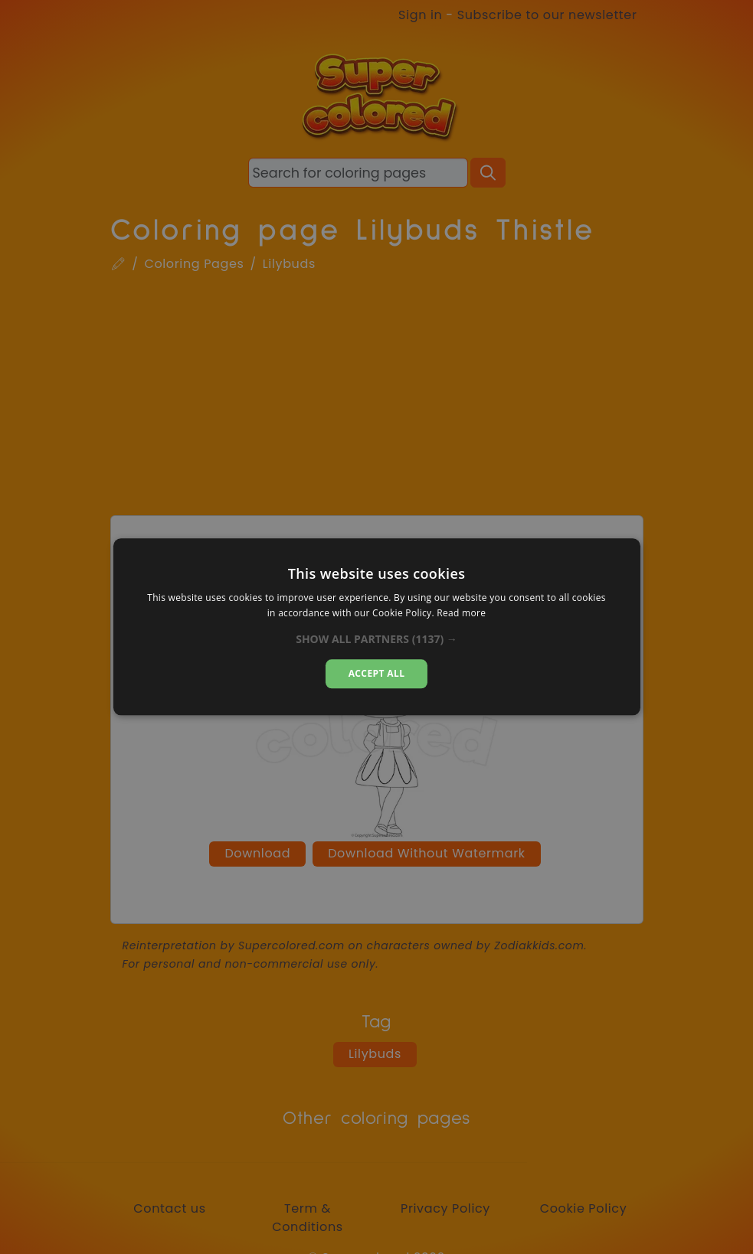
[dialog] (376, 626)
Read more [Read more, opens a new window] (461, 613)
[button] (376, 639)
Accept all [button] (377, 673)
